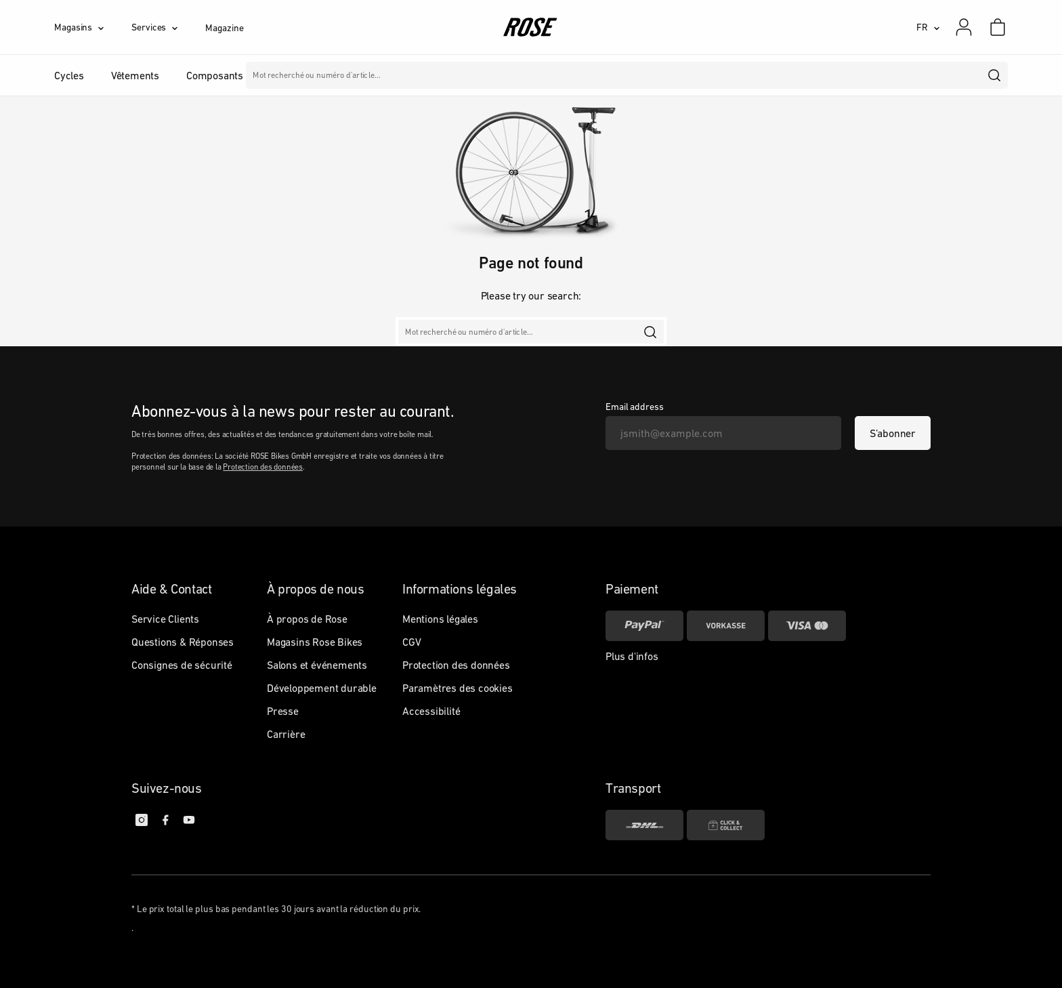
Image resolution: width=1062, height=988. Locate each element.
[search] (995, 75)
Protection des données (263, 467)
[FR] (928, 27)
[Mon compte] (964, 27)
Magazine (224, 27)
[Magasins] (92, 27)
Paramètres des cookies (457, 688)
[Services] (168, 27)
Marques (523, 75)
